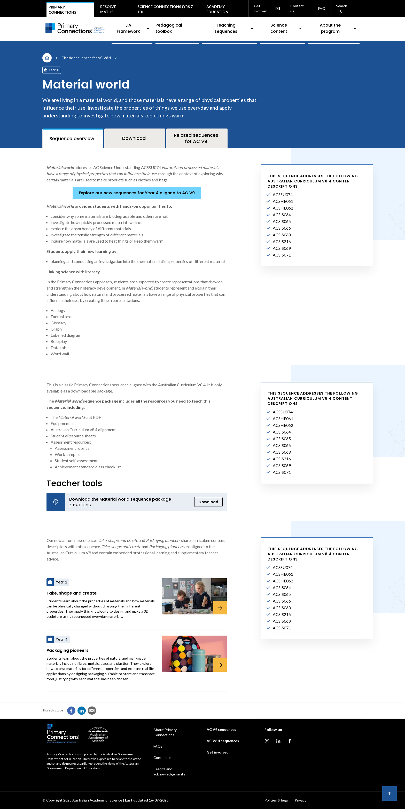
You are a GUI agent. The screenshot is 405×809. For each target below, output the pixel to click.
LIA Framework (133, 28)
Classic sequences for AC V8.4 (86, 57)
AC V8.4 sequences (223, 741)
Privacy (300, 800)
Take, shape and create (71, 593)
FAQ (321, 8)
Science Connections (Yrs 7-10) (165, 9)
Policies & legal (276, 800)
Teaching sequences (234, 28)
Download (208, 501)
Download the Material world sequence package (120, 499)
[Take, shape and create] (191, 596)
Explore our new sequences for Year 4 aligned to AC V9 (137, 193)
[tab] (72, 138)
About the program (338, 28)
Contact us (297, 8)
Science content (286, 28)
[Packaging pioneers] (191, 654)
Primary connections (62, 9)
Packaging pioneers (67, 650)
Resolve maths (108, 9)
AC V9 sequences (221, 729)
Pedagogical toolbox (168, 28)
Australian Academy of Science (97, 800)
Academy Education (217, 9)
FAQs (157, 746)
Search (341, 8)
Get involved (267, 8)
